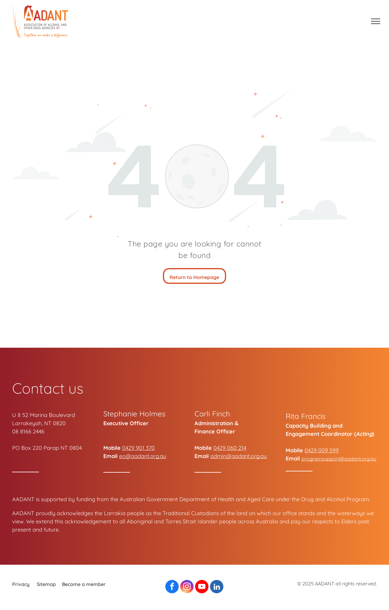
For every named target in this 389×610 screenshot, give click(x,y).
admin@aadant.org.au (238, 456)
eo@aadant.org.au (142, 456)
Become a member (84, 584)
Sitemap (46, 584)
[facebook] (172, 587)
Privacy (20, 584)
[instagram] (187, 587)
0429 (219, 447)
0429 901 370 (138, 447)
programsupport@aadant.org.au (338, 459)
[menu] (376, 21)
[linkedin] (216, 587)
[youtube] (201, 587)
